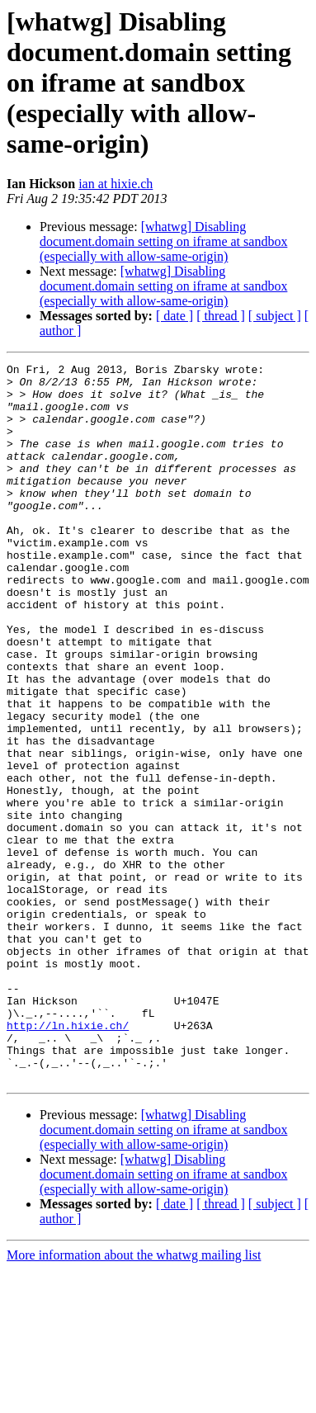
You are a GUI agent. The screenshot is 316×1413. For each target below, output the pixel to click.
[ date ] (174, 316)
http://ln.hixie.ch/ (68, 1158)
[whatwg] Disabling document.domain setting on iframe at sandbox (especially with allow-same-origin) (163, 241)
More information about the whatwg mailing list (134, 1399)
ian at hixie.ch (115, 184)
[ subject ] (274, 316)
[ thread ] (220, 316)
